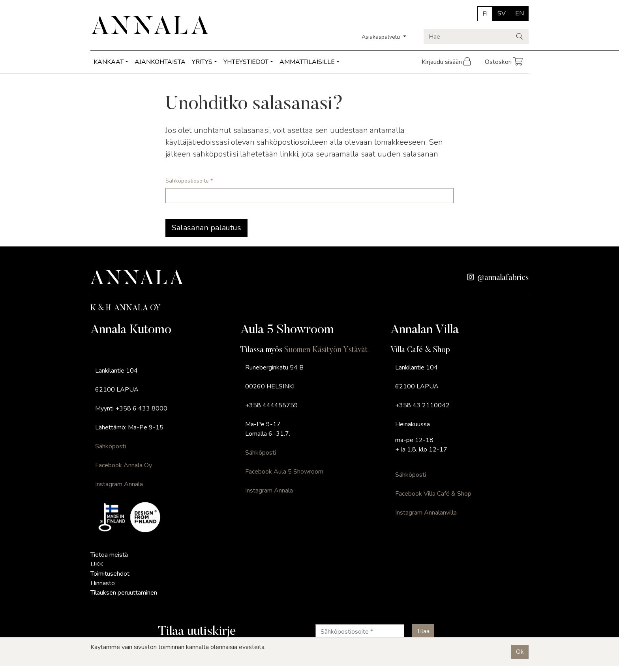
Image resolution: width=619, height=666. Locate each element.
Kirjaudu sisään (447, 62)
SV (501, 13)
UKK (96, 564)
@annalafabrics (498, 278)
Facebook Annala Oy (123, 465)
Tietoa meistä (109, 554)
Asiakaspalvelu (381, 37)
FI (485, 13)
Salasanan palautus (206, 227)
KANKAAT (109, 62)
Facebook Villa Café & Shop (433, 493)
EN (519, 13)
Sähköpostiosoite (189, 181)
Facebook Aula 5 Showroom (284, 471)
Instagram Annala (119, 484)
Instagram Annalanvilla (426, 512)
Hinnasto (102, 583)
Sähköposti (110, 446)
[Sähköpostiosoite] (359, 631)
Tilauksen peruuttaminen (123, 592)
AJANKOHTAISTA (160, 62)
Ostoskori (504, 62)
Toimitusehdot (109, 573)
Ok (520, 651)
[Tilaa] (423, 631)
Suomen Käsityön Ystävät (326, 350)
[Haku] (520, 36)
